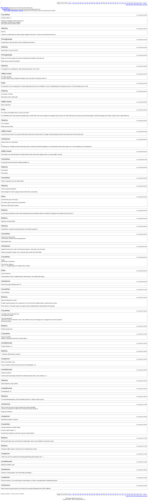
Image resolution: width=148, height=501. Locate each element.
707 (118, 3)
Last (144, 3)
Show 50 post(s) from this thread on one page (136, 4)
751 (125, 3)
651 (83, 3)
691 (87, 3)
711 (120, 3)
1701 (140, 3)
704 (111, 3)
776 (127, 3)
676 (85, 3)
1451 (137, 3)
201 (73, 3)
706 (115, 3)
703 (108, 3)
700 (101, 3)
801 (129, 3)
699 (99, 3)
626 (80, 3)
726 (122, 3)
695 (90, 3)
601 (78, 3)
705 (113, 3)
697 (94, 3)
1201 (134, 3)
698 (97, 3)
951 (132, 3)
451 (76, 3)
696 (92, 3)
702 (106, 3)
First (69, 3)
